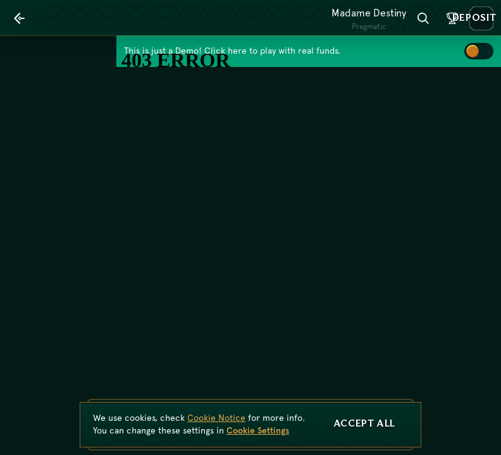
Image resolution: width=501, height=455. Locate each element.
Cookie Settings (257, 430)
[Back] (20, 18)
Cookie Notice (216, 418)
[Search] (423, 18)
